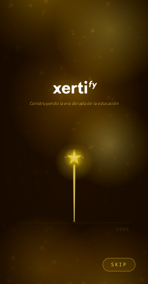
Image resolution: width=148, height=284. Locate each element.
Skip (119, 265)
